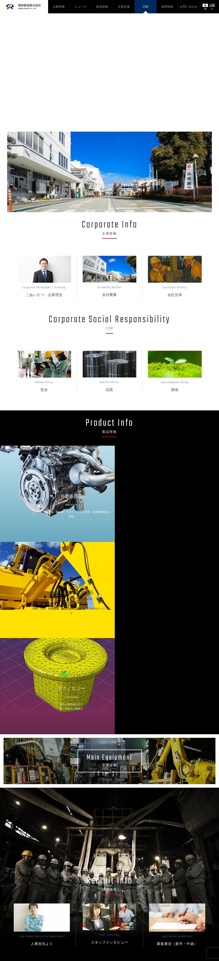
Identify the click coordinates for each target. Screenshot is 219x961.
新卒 (179, 751)
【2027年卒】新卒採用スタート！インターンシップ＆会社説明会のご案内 (100, 807)
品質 (132, 895)
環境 (132, 901)
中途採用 (135, 935)
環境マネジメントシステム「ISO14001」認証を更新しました (92, 795)
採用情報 (167, 6)
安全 (132, 890)
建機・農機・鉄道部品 (109, 895)
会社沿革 (67, 901)
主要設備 (124, 6)
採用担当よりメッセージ (144, 918)
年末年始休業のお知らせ (70, 831)
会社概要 (67, 895)
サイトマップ (175, 898)
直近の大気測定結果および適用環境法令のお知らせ (86, 819)
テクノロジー (104, 901)
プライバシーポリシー (180, 892)
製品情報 (102, 6)
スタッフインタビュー (143, 924)
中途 (190, 751)
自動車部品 (102, 890)
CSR (145, 6)
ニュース (80, 6)
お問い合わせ (189, 6)
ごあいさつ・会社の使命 (76, 890)
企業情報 (59, 6)
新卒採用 (135, 930)
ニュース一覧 (197, 782)
